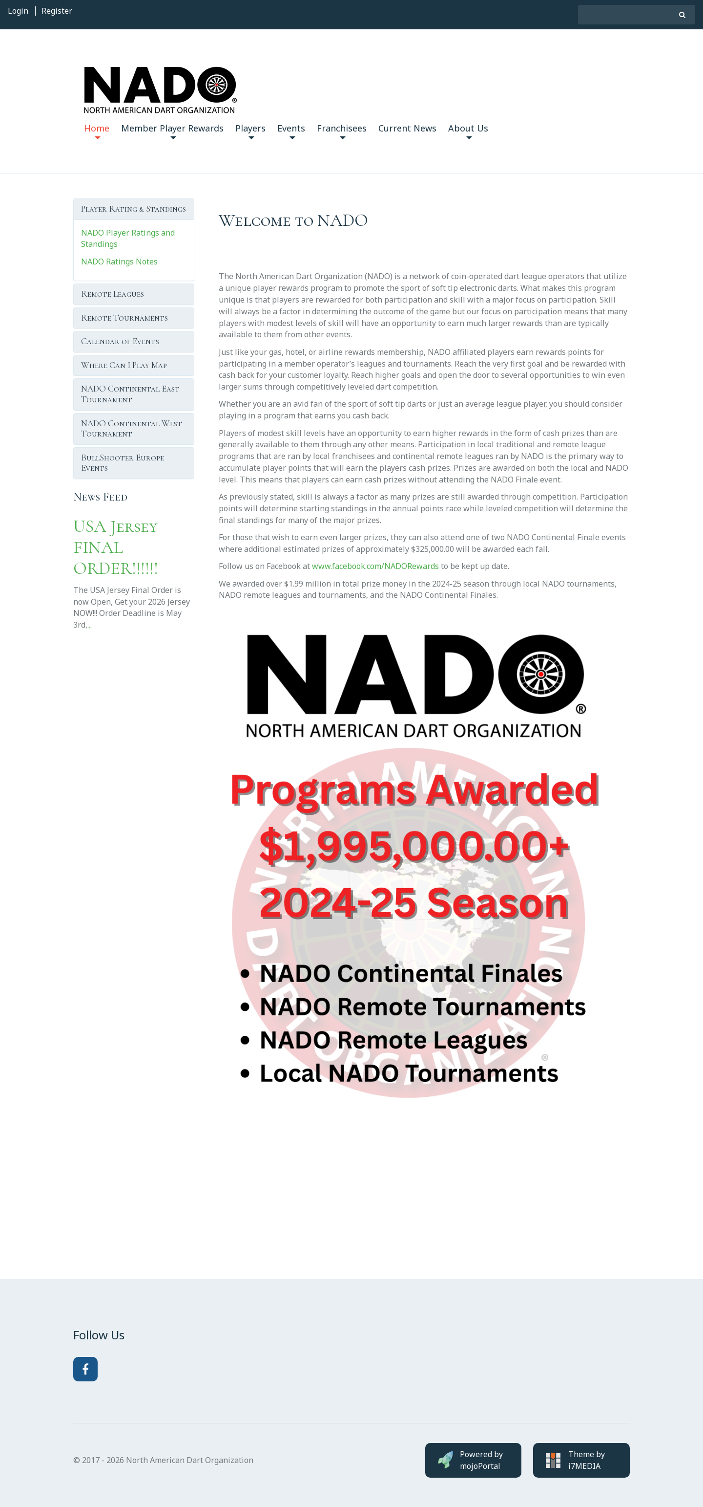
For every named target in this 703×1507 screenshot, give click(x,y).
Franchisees (342, 130)
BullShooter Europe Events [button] (122, 463)
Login (18, 10)
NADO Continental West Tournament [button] (131, 428)
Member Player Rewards (172, 130)
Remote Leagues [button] (112, 293)
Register (56, 10)
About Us (468, 130)
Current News (407, 128)
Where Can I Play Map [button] (124, 365)
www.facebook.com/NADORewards (375, 566)
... (89, 624)
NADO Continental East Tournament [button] (130, 394)
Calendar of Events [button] (120, 341)
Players (250, 130)
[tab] (134, 209)
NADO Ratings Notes (119, 261)
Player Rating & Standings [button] (133, 208)
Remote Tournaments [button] (124, 317)
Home (96, 130)
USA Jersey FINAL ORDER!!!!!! (115, 547)
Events (291, 130)
